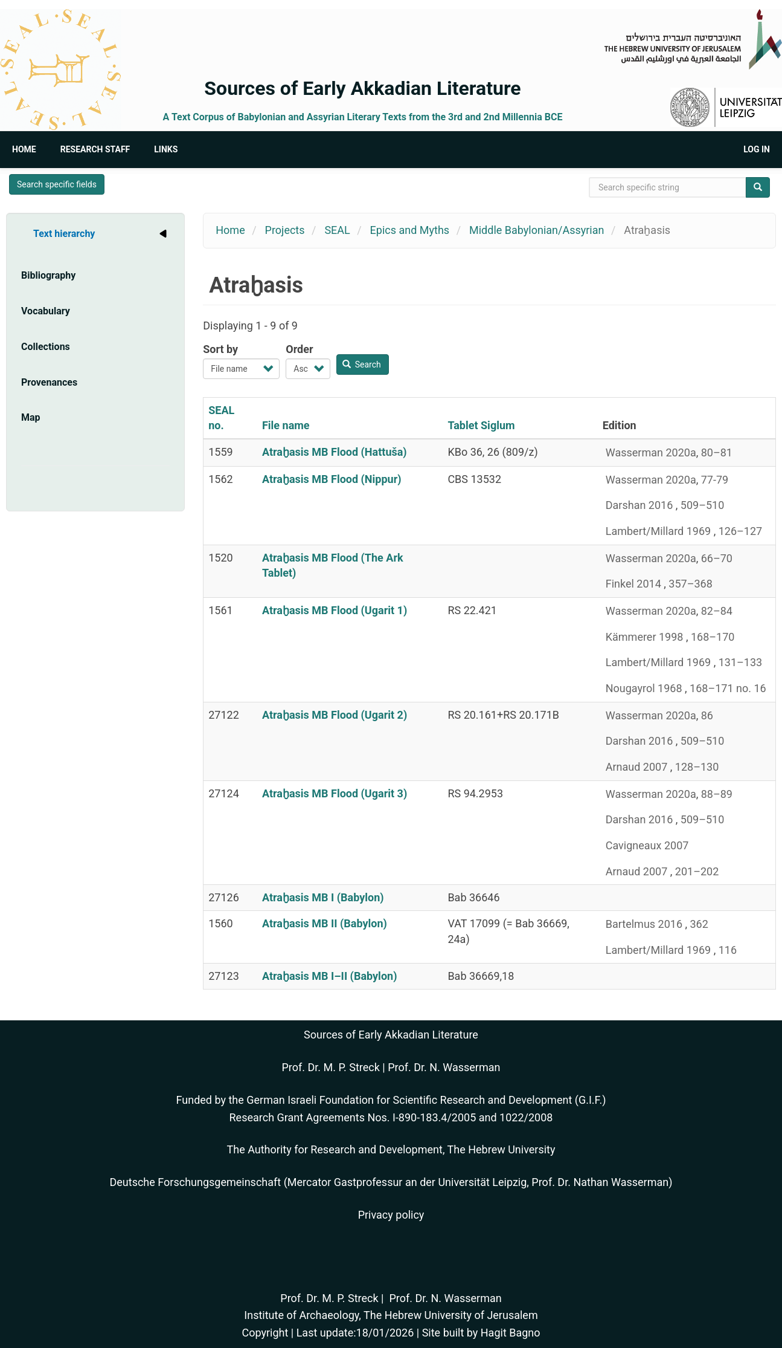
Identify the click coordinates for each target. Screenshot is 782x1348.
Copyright (265, 1332)
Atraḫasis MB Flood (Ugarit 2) (334, 714)
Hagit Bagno (510, 1332)
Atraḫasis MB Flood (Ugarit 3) (334, 793)
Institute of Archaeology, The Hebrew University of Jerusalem (390, 1315)
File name (286, 425)
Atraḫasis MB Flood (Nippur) (332, 479)
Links (166, 149)
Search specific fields (57, 184)
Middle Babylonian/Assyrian (536, 230)
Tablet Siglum (480, 425)
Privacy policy (391, 1214)
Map (30, 417)
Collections (45, 346)
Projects (285, 230)
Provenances (49, 382)
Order (299, 349)
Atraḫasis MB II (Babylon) (324, 923)
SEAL (337, 230)
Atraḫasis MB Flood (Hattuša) (334, 452)
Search (361, 364)
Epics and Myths (410, 230)
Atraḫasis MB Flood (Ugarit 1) (334, 610)
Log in (756, 149)
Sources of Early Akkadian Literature (362, 88)
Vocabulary (45, 311)
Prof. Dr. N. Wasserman (444, 1067)
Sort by (220, 349)
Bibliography (48, 275)
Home (24, 149)
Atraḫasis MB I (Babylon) (323, 897)
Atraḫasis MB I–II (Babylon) (329, 976)
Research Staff (95, 149)
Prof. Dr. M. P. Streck (331, 1067)
